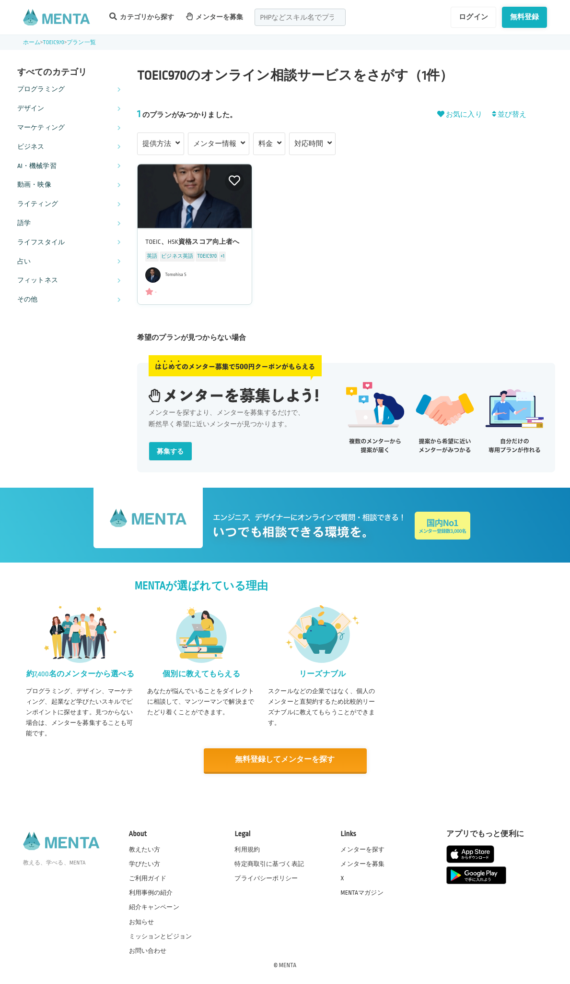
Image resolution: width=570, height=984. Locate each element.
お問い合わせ (148, 950)
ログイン (473, 17)
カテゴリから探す (141, 16)
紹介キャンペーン (154, 906)
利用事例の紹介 (151, 892)
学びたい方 (145, 863)
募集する (170, 451)
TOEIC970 (53, 42)
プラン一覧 (81, 42)
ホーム (31, 42)
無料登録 (524, 17)
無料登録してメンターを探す (285, 760)
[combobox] (300, 17)
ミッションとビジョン (160, 935)
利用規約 (247, 848)
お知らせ (141, 921)
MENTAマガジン (361, 892)
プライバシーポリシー (266, 878)
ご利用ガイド (148, 878)
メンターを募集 (215, 16)
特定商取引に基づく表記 (269, 863)
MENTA (288, 964)
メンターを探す (362, 848)
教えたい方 (145, 848)
